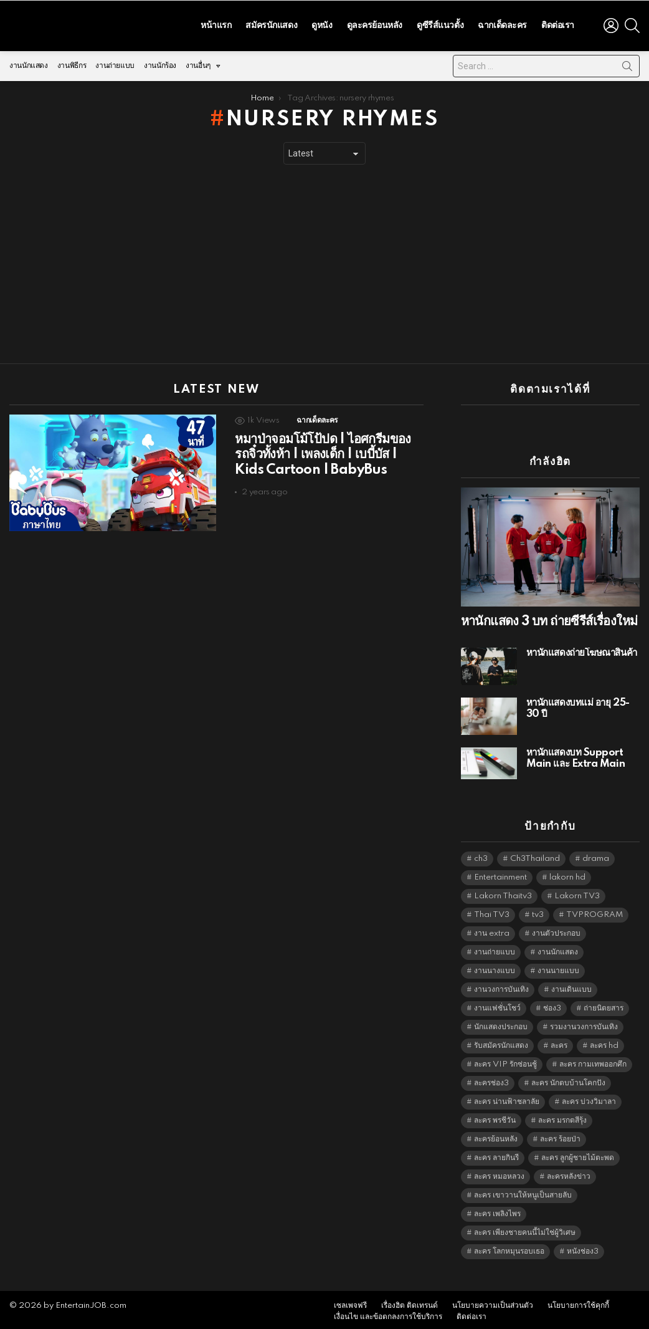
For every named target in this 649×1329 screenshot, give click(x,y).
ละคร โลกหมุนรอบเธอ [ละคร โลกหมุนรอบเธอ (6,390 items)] (509, 1248)
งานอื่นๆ (198, 66)
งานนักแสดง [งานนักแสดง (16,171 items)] (558, 949)
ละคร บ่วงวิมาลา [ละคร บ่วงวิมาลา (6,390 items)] (589, 1099)
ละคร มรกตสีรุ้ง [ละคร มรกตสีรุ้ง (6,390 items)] (562, 1117)
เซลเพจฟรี (350, 1302)
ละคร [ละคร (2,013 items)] (559, 1043)
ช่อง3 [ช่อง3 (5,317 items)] (552, 1005)
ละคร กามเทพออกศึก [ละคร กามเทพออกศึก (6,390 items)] (593, 1061)
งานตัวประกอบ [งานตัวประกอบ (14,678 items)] (556, 930)
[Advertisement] (324, 261)
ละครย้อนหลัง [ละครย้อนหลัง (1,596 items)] (496, 1136)
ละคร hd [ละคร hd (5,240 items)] (604, 1043)
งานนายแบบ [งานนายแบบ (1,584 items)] (558, 968)
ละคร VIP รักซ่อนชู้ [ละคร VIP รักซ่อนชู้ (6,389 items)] (505, 1061)
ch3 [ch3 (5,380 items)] (481, 856)
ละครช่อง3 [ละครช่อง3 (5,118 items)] (491, 1080)
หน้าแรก (216, 24)
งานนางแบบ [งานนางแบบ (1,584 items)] (494, 968)
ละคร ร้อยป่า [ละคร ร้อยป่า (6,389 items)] (560, 1136)
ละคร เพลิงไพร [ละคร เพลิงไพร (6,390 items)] (497, 1211)
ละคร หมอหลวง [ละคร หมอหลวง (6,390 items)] (499, 1173)
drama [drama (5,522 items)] (595, 856)
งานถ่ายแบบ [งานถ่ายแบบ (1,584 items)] (494, 949)
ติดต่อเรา (557, 24)
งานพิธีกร (71, 63)
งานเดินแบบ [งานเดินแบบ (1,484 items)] (571, 986)
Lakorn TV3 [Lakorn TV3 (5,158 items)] (577, 893)
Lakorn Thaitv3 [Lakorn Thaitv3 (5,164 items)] (503, 893)
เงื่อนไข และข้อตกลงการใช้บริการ (388, 1314)
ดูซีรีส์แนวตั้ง (440, 24)
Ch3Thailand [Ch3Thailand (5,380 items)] (535, 856)
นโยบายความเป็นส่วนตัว (492, 1302)
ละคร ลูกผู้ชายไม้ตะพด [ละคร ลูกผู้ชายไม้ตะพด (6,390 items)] (577, 1155)
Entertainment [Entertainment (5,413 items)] (500, 874)
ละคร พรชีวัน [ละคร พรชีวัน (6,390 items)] (495, 1117)
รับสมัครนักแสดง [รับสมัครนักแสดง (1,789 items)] (501, 1043)
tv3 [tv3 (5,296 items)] (538, 912)
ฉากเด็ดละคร (502, 24)
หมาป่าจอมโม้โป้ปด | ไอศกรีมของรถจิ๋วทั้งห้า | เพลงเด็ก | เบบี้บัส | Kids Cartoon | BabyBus (322, 451)
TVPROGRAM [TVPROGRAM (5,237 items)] (594, 912)
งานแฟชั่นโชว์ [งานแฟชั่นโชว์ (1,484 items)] (497, 1005)
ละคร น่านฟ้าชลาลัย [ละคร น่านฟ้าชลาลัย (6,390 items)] (506, 1099)
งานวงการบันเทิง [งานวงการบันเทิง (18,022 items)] (501, 986)
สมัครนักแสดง (271, 24)
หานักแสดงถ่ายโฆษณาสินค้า (581, 650)
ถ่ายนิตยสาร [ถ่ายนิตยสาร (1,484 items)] (603, 1005)
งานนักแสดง (28, 63)
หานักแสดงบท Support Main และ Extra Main (575, 755)
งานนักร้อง (160, 63)
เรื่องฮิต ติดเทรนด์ (409, 1302)
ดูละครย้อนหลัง (374, 24)
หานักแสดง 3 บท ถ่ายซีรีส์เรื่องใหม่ (549, 618)
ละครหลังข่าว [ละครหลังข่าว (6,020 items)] (568, 1173)
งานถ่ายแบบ (115, 63)
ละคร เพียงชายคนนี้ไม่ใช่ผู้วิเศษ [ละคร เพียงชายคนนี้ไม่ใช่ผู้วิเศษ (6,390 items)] (525, 1230)
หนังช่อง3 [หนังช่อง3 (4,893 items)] (583, 1248)
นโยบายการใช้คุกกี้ (578, 1302)
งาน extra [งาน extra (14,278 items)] (491, 930)
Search (627, 65)
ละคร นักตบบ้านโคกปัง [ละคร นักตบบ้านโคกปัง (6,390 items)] (568, 1080)
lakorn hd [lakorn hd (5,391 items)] (567, 874)
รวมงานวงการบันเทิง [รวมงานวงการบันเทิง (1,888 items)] (584, 1024)
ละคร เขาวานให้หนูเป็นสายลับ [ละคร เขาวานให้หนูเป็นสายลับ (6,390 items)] (523, 1192)
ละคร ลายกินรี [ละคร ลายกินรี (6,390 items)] (496, 1155)
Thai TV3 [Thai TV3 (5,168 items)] (491, 912)
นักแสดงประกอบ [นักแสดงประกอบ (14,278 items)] (501, 1024)
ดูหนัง (321, 24)
